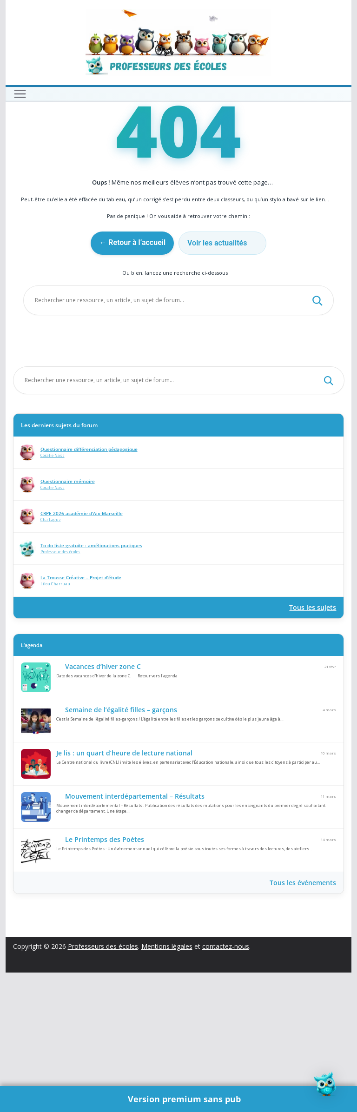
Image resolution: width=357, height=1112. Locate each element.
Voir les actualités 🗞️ (222, 382)
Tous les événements (303, 1022)
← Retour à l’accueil (132, 381)
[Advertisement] (179, 171)
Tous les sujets (312, 746)
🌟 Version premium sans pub (179, 1099)
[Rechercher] (317, 440)
